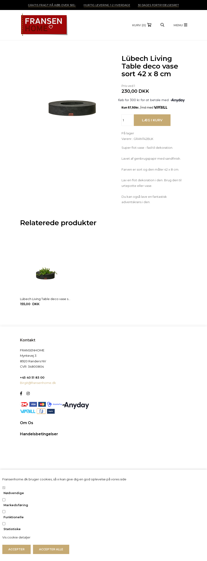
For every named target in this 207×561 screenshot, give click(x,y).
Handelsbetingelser (39, 434)
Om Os (26, 423)
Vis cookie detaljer (16, 537)
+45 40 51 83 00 (32, 377)
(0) (139, 25)
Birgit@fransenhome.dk (38, 383)
